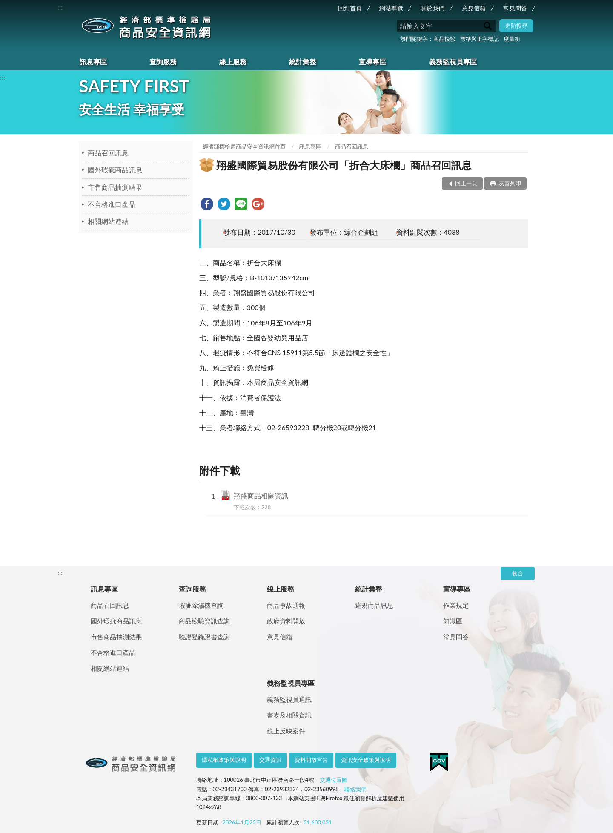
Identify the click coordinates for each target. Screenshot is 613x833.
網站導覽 (391, 7)
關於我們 (432, 7)
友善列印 (509, 183)
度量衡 (512, 38)
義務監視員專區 (453, 61)
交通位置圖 (333, 779)
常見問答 (515, 7)
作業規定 (456, 605)
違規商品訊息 (374, 605)
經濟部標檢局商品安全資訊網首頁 (244, 146)
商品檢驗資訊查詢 (204, 621)
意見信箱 (474, 7)
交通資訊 (270, 759)
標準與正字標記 (479, 38)
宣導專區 (372, 61)
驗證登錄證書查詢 (204, 637)
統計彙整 (302, 61)
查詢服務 (163, 61)
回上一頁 (466, 183)
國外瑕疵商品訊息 (115, 170)
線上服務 (232, 61)
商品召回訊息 (108, 153)
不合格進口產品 (111, 204)
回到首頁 (350, 7)
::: (60, 7)
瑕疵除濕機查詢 (201, 605)
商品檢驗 (444, 38)
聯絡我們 (355, 789)
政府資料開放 (286, 621)
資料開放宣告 (311, 759)
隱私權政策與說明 (224, 759)
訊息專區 (93, 61)
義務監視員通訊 (289, 699)
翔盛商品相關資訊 (261, 495)
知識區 (452, 621)
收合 (517, 573)
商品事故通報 (286, 605)
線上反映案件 (286, 731)
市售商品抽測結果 (115, 187)
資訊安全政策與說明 (366, 759)
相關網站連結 (108, 221)
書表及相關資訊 (289, 715)
